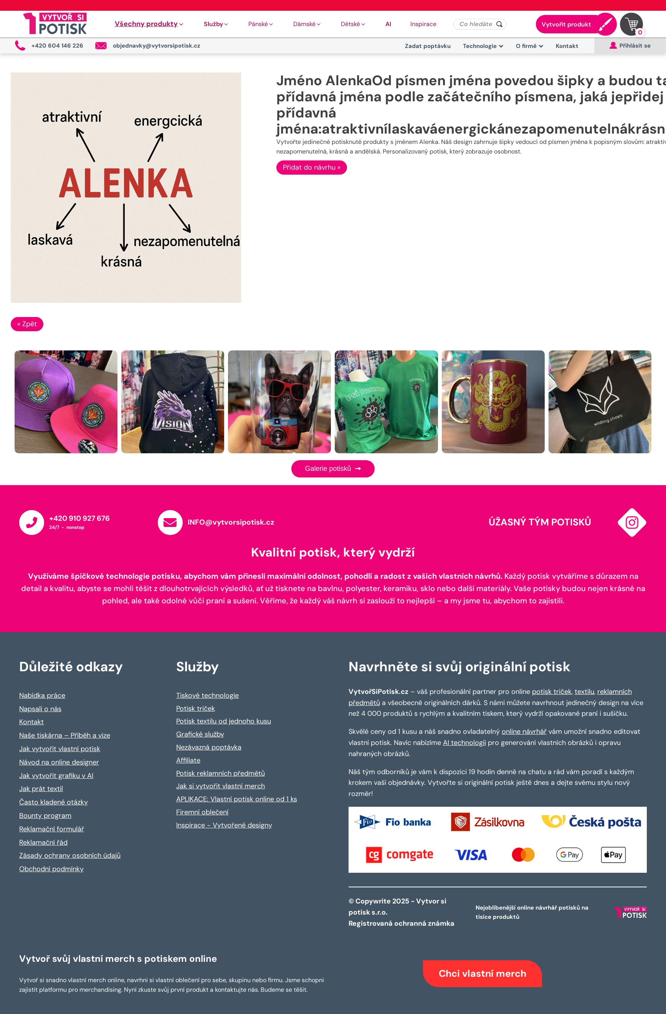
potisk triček (552, 691)
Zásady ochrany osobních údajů (70, 855)
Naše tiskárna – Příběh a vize (64, 735)
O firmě (530, 46)
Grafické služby (200, 734)
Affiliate (188, 760)
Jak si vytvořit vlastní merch (220, 786)
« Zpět (27, 324)
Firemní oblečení (202, 812)
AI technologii (464, 742)
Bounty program (45, 815)
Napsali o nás (40, 708)
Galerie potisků (333, 468)
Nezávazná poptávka (208, 747)
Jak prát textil (41, 788)
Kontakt (567, 46)
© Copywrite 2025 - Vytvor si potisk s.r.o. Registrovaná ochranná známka (402, 912)
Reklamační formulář (51, 829)
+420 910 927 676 (79, 518)
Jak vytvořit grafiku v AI (56, 775)
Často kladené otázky (53, 802)
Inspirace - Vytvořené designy (224, 825)
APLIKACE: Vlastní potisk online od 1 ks (236, 799)
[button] (149, 24)
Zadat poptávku (428, 46)
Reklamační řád (43, 842)
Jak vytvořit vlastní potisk (59, 748)
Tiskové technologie (207, 695)
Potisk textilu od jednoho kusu (223, 721)
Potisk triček (195, 708)
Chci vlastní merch (482, 973)
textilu (584, 691)
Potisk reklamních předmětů (220, 773)
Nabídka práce (42, 695)
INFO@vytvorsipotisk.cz (231, 522)
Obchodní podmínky (51, 869)
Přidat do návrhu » (311, 167)
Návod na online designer (59, 762)
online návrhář (524, 731)
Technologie (483, 46)
